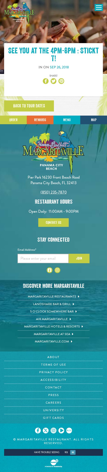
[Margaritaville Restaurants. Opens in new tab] (53, 296)
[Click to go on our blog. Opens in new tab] (69, 430)
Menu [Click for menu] (67, 120)
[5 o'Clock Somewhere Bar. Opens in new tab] (53, 311)
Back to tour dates (29, 106)
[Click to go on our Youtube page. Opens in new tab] (61, 430)
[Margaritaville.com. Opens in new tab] (53, 341)
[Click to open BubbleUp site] (53, 463)
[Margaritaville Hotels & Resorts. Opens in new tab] (53, 326)
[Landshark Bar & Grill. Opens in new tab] (53, 304)
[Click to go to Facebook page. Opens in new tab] (49, 270)
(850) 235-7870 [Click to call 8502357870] (54, 192)
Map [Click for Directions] (94, 120)
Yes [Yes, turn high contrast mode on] (66, 452)
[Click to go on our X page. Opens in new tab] (46, 430)
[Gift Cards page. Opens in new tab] (53, 417)
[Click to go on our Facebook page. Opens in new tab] (38, 430)
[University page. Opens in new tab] (53, 410)
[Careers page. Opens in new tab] (53, 402)
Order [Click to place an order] (13, 120)
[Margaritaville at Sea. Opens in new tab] (53, 334)
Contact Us (53, 222)
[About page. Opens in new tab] (53, 357)
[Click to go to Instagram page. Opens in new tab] (57, 270)
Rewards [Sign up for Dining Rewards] (40, 120)
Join (79, 258)
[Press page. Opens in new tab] (53, 395)
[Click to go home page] (19, 13)
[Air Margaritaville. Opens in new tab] (53, 319)
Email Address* (26, 249)
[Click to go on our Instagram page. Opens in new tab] (53, 430)
